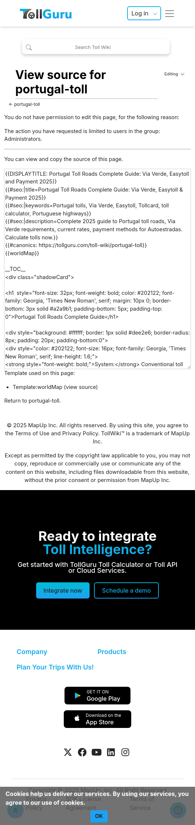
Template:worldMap (37, 387)
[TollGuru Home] (46, 13)
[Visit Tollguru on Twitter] (67, 752)
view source (81, 387)
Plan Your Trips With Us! (55, 667)
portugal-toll (27, 104)
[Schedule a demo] (126, 590)
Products (112, 652)
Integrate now (62, 590)
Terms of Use (32, 433)
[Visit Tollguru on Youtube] (96, 752)
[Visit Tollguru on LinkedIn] (111, 752)
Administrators (22, 139)
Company (32, 652)
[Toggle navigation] (169, 13)
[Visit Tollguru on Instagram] (125, 752)
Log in (139, 13)
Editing (174, 73)
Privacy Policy (80, 433)
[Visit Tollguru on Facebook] (82, 752)
